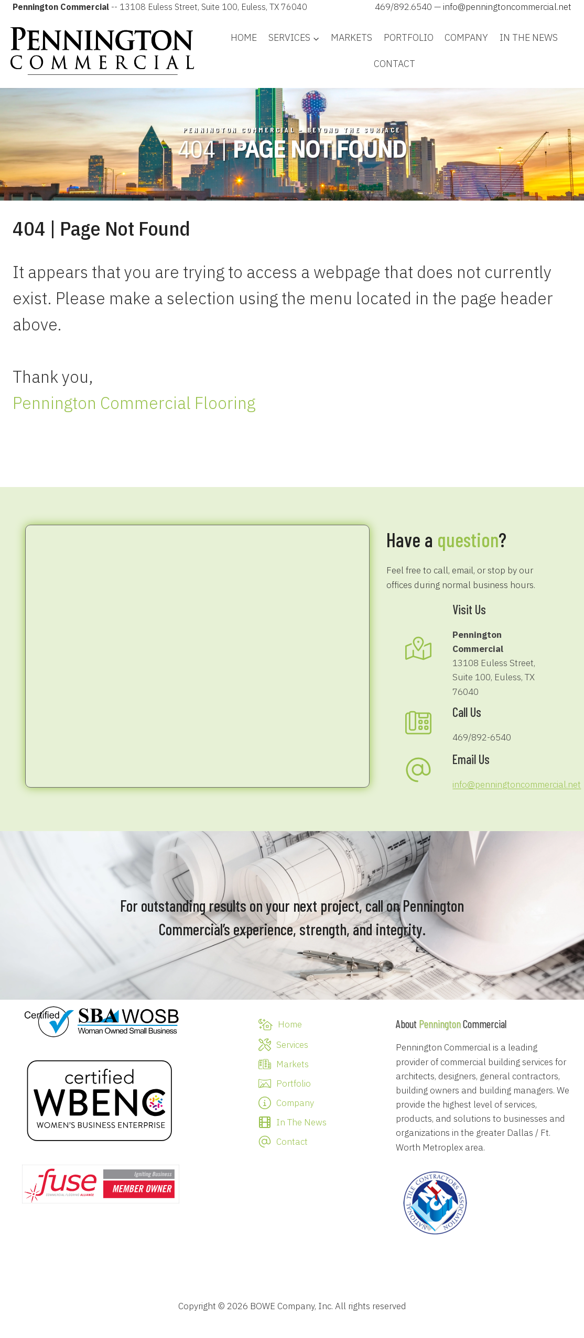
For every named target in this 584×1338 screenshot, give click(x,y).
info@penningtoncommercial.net (507, 7)
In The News (529, 37)
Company (466, 37)
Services (292, 1045)
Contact (394, 64)
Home (244, 37)
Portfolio (409, 37)
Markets (351, 37)
